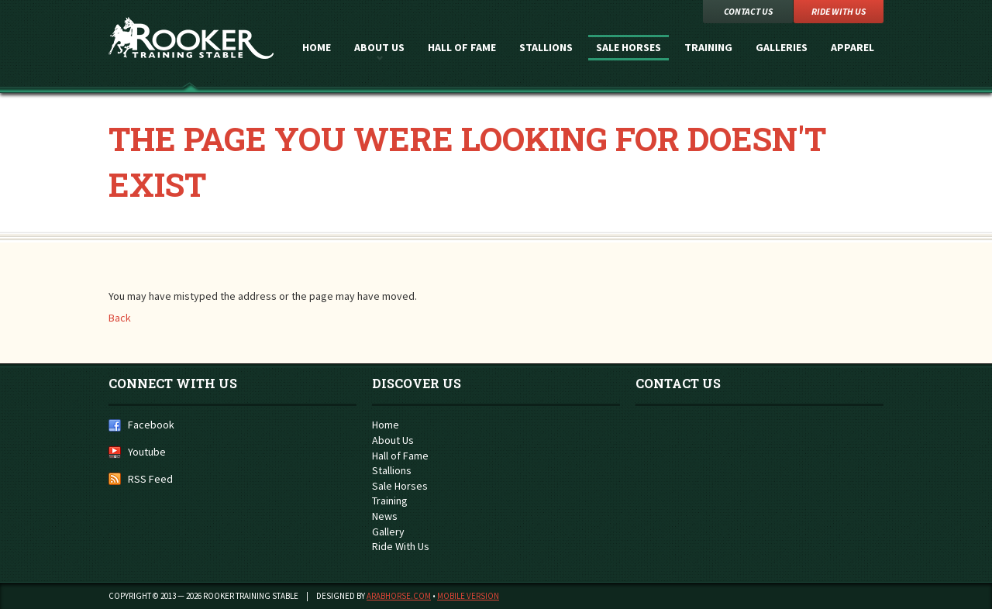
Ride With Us (400, 546)
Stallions (546, 47)
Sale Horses (628, 47)
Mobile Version (468, 595)
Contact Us (748, 11)
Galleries (782, 47)
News (385, 516)
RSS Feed (150, 479)
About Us (379, 47)
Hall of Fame (462, 47)
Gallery (388, 531)
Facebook (151, 425)
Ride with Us (838, 11)
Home (316, 47)
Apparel (852, 47)
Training (708, 47)
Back (119, 318)
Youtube (147, 452)
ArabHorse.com (399, 595)
